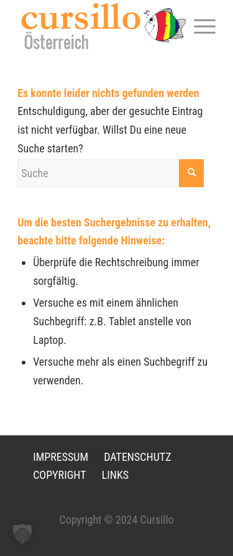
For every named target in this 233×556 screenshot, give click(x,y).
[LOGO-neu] (96, 26)
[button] (22, 533)
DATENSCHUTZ (137, 456)
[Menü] (198, 25)
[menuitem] (198, 25)
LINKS (115, 474)
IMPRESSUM (60, 456)
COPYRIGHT (59, 474)
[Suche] (110, 173)
